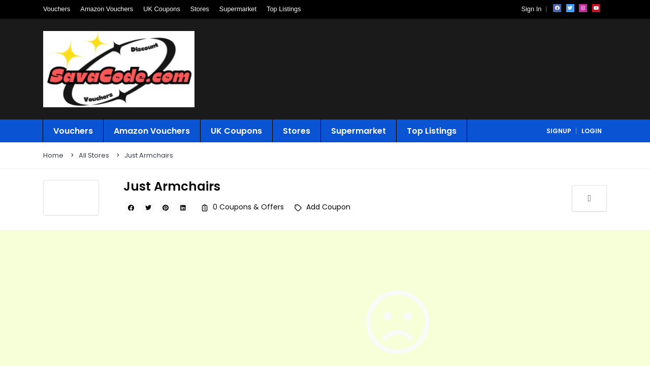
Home (53, 155)
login (591, 131)
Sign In (531, 9)
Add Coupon (328, 207)
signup (558, 131)
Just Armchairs (148, 155)
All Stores (94, 155)
